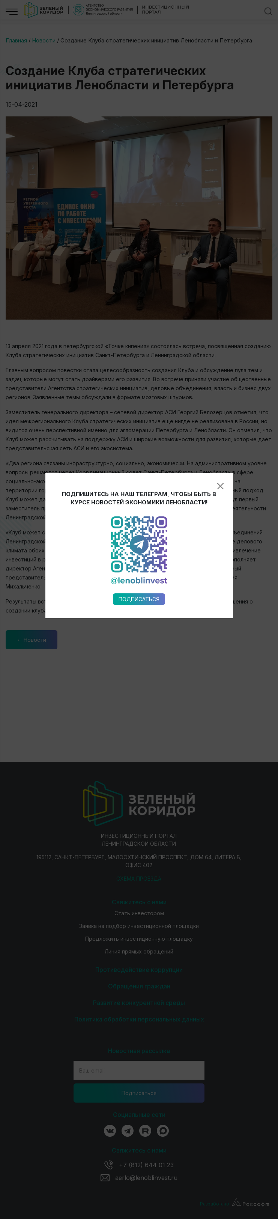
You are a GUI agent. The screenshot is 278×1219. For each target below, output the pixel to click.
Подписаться (139, 453)
